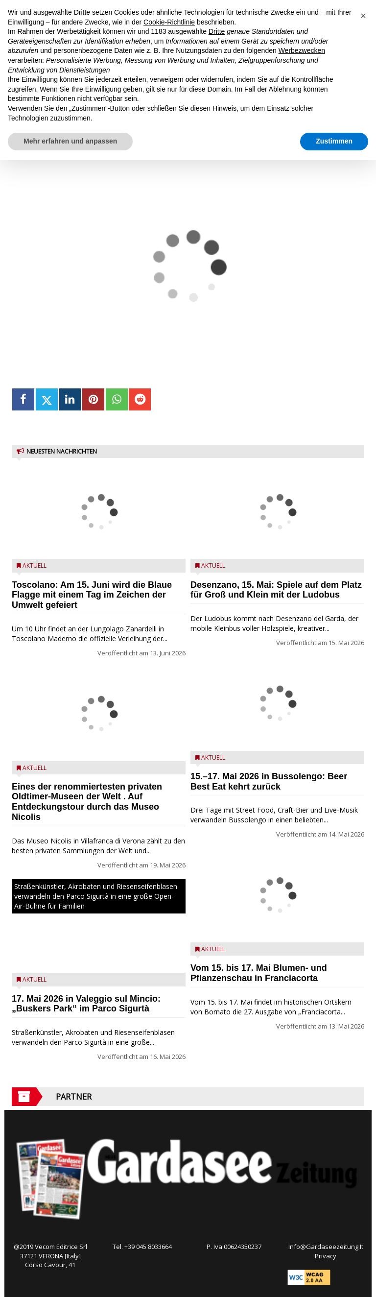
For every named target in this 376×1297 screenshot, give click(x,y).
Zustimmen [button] (334, 141)
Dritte (217, 31)
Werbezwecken (302, 50)
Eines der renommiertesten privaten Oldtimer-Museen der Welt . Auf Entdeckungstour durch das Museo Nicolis (87, 802)
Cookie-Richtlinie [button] (169, 22)
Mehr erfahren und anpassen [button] (70, 141)
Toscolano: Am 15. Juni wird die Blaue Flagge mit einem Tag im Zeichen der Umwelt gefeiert (92, 595)
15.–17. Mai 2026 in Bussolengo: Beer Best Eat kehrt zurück (268, 781)
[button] (363, 16)
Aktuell (35, 565)
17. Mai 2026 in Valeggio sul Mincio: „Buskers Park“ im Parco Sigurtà (86, 1004)
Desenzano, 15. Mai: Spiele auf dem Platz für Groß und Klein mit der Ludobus (276, 590)
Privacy (325, 1255)
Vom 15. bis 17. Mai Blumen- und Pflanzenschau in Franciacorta (258, 973)
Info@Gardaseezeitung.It (325, 1246)
